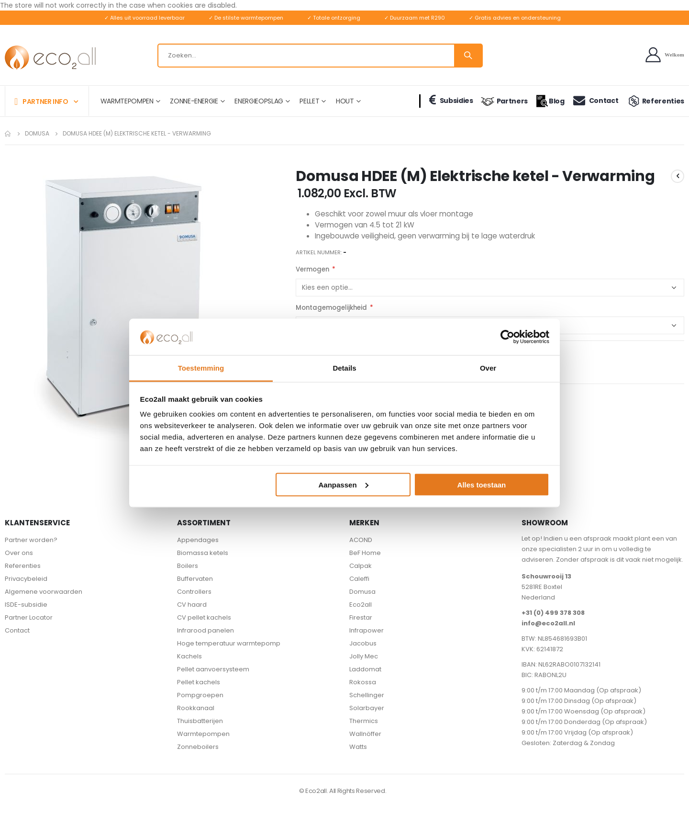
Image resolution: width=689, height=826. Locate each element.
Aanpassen (343, 484)
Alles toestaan (481, 484)
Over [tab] (488, 368)
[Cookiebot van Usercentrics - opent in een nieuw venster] (507, 336)
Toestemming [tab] (201, 368)
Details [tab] (344, 368)
